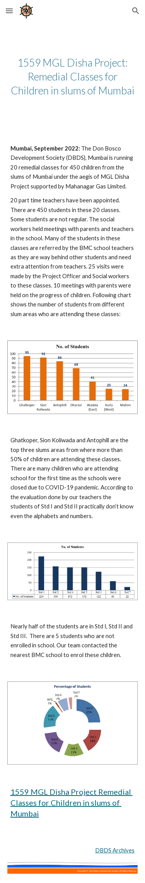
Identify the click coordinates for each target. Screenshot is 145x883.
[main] (72, 77)
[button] (9, 10)
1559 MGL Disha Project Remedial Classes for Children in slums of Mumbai (71, 802)
